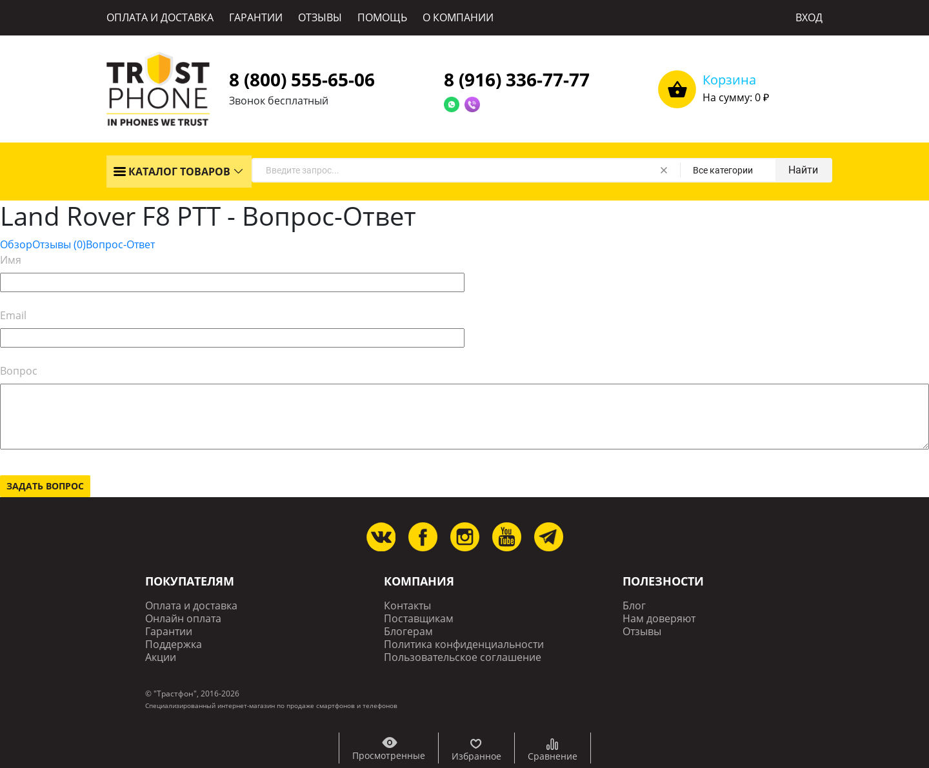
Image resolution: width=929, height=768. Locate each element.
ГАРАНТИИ (256, 17)
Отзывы (59, 244)
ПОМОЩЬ (382, 17)
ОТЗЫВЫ (320, 17)
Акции (160, 657)
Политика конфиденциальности (464, 644)
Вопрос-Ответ (120, 244)
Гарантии (168, 631)
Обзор (16, 244)
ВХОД (809, 17)
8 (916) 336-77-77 (517, 79)
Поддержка (173, 644)
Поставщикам (419, 619)
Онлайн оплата (183, 619)
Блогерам (408, 631)
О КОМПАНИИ (458, 17)
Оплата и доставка (191, 606)
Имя (10, 260)
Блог (634, 606)
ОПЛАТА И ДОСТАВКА (160, 17)
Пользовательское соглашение (462, 657)
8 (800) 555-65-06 (302, 79)
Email (13, 315)
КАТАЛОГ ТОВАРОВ (171, 171)
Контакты (407, 606)
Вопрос (18, 371)
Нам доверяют (659, 619)
